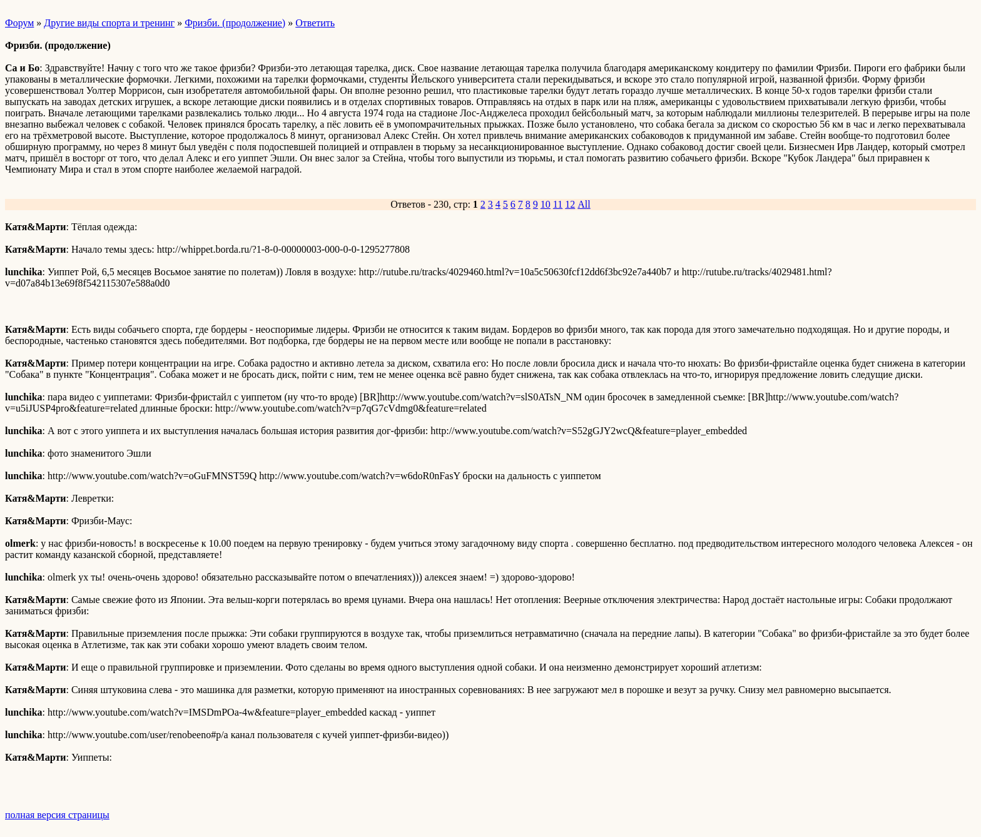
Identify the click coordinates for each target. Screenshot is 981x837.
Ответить (315, 23)
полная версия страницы (57, 814)
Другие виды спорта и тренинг (109, 23)
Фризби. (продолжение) (235, 23)
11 (557, 204)
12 (570, 204)
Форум (19, 23)
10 (546, 204)
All (583, 204)
